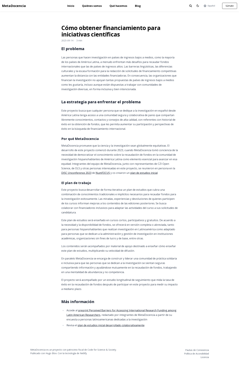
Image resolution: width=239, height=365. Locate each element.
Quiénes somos (92, 6)
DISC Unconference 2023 (76, 173)
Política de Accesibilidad (196, 353)
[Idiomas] (209, 6)
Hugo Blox (51, 353)
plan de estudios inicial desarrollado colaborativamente (111, 325)
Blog (138, 6)
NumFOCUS (103, 173)
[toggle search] (190, 6)
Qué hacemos (118, 6)
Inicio (70, 6)
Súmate (230, 5)
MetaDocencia (14, 6)
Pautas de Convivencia (197, 350)
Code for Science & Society (102, 349)
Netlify (83, 353)
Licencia (204, 357)
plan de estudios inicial (144, 173)
